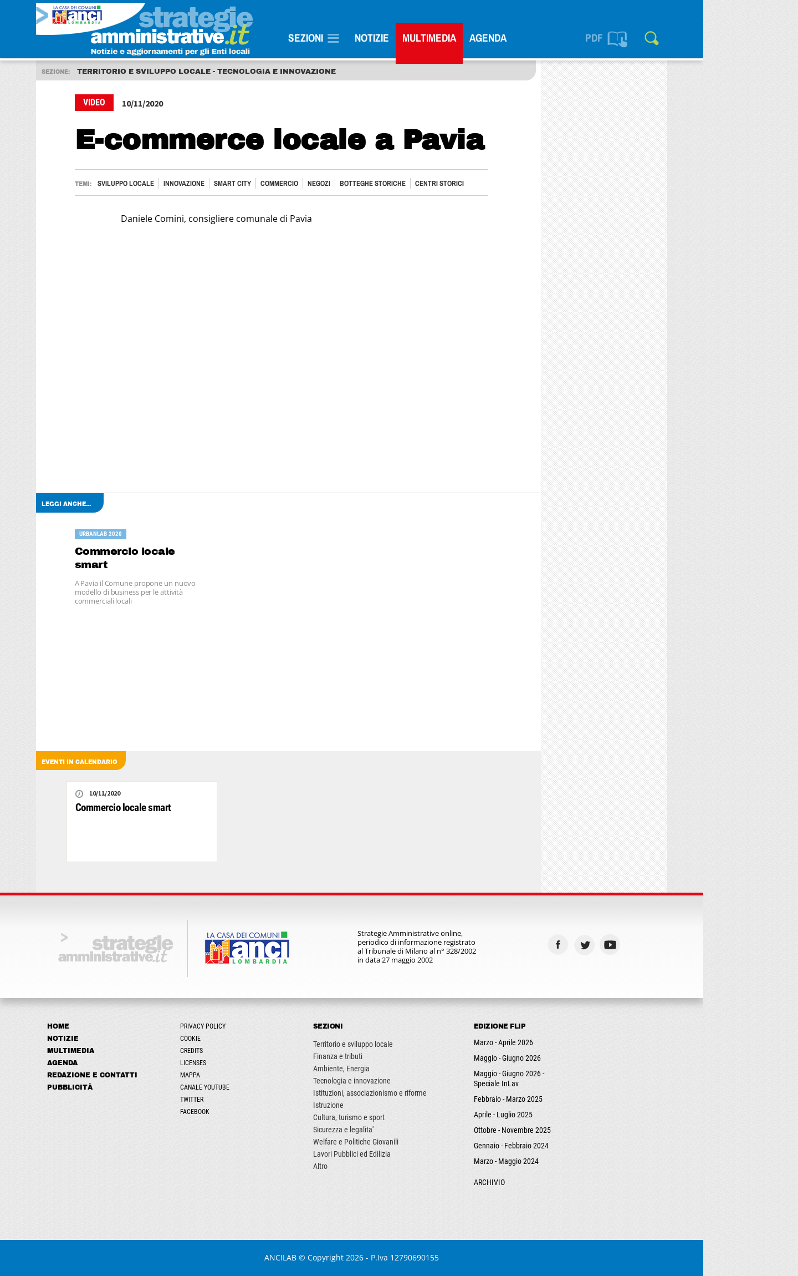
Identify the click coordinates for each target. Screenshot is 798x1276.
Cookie (237, 1038)
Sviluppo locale (173, 183)
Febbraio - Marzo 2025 (555, 1099)
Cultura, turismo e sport (396, 1117)
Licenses (240, 1063)
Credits (238, 1050)
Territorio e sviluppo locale (400, 1044)
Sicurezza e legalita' (390, 1129)
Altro (367, 1166)
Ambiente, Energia (388, 1068)
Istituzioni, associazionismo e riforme (417, 1092)
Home (105, 1026)
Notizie (419, 38)
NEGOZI (366, 183)
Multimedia (476, 38)
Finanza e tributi (385, 1056)
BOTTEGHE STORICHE (420, 183)
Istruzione (375, 1105)
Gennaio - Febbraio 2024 (558, 1145)
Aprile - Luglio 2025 (550, 1114)
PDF (641, 38)
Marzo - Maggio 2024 (553, 1161)
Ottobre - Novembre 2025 (559, 1130)
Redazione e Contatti (139, 1075)
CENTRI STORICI (486, 183)
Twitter (238, 1099)
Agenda (535, 38)
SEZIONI (352, 38)
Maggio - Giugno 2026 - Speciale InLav (556, 1078)
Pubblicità (117, 1087)
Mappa (237, 1075)
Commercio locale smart (172, 557)
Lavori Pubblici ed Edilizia (399, 1154)
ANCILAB (328, 1257)
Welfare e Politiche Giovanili (403, 1141)
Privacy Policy (250, 1026)
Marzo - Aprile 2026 (550, 1042)
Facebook (242, 1111)
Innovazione (231, 183)
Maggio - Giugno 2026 (554, 1058)
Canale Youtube (252, 1087)
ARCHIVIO (536, 1182)
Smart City (279, 183)
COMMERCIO (326, 183)
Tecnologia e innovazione (399, 1080)
